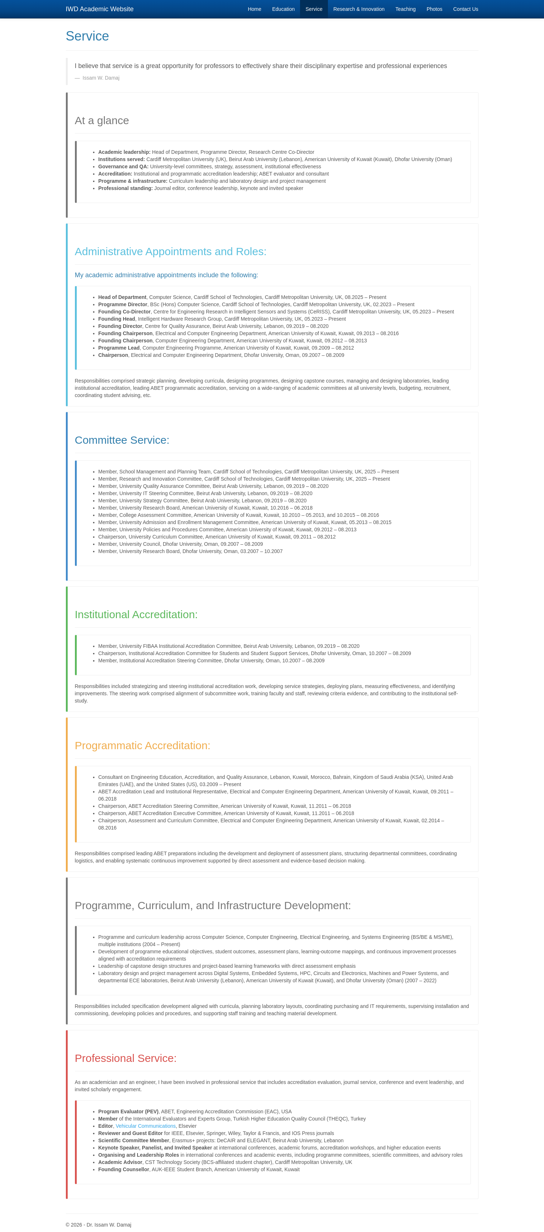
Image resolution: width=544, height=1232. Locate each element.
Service (313, 9)
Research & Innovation (359, 9)
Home (257, 8)
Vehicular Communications (146, 1126)
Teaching (406, 9)
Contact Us (465, 9)
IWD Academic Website (100, 9)
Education (283, 9)
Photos (435, 9)
